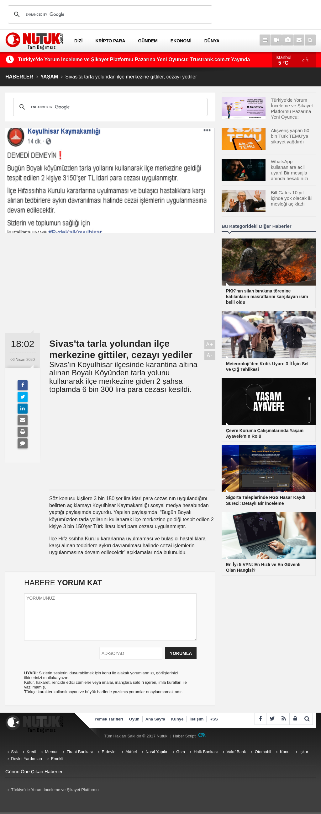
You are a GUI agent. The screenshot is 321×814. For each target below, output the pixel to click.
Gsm (180, 751)
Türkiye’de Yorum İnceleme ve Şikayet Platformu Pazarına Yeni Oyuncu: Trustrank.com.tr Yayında (134, 59)
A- (210, 355)
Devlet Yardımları (26, 758)
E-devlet (109, 751)
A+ (209, 344)
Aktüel (131, 751)
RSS (213, 719)
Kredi (31, 751)
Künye (177, 719)
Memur (51, 751)
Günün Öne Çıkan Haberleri (34, 771)
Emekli (57, 758)
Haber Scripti (185, 736)
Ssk (14, 751)
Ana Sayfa (155, 719)
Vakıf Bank (236, 751)
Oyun (134, 719)
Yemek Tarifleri (108, 719)
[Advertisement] (110, 283)
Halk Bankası (206, 751)
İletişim (196, 719)
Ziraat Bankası (79, 751)
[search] (109, 14)
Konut (285, 751)
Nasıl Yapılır (156, 751)
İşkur (303, 751)
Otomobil (263, 751)
